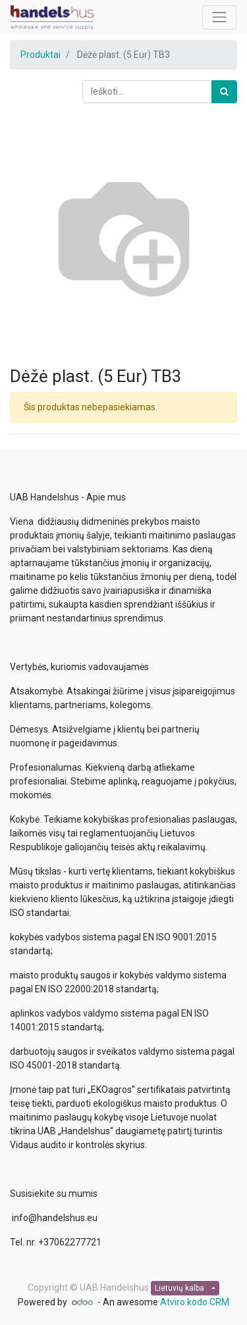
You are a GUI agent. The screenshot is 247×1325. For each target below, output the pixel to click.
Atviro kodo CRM (194, 1302)
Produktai (40, 54)
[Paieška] (224, 91)
